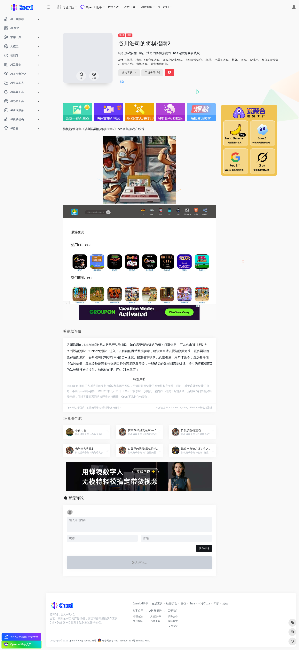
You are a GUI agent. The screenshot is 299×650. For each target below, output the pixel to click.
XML (147, 640)
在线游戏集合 (193, 59)
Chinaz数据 (97, 351)
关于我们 (163, 7)
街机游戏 (141, 63)
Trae (192, 603)
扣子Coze (204, 603)
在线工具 (129, 7)
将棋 (121, 35)
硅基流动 (171, 603)
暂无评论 (76, 498)
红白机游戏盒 (270, 59)
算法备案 (138, 621)
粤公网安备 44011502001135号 (116, 640)
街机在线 (127, 63)
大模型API (155, 616)
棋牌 (129, 35)
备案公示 (137, 610)
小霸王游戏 (221, 59)
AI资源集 (146, 7)
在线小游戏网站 (172, 59)
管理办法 (138, 616)
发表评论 (204, 548)
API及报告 (155, 610)
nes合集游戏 (151, 59)
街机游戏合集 (159, 63)
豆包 (183, 603)
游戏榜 (254, 59)
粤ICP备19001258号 (86, 640)
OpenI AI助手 (140, 603)
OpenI (72, 640)
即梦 (216, 603)
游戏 (243, 59)
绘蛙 (225, 603)
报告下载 (155, 621)
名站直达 (113, 7)
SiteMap (140, 640)
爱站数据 (78, 351)
